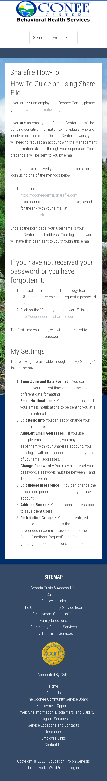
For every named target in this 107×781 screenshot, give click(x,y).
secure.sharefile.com (37, 214)
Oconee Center (53, 13)
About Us (53, 692)
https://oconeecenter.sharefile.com (48, 195)
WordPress (57, 767)
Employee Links (53, 601)
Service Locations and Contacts (53, 725)
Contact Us (53, 744)
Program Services (53, 718)
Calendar (54, 594)
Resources (53, 731)
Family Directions (53, 620)
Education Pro (60, 761)
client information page (44, 109)
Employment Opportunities (54, 614)
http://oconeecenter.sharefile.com (47, 316)
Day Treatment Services (53, 633)
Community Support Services (53, 627)
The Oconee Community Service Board (53, 607)
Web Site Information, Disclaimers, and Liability (57, 712)
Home (53, 686)
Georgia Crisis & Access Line (54, 588)
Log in (74, 767)
